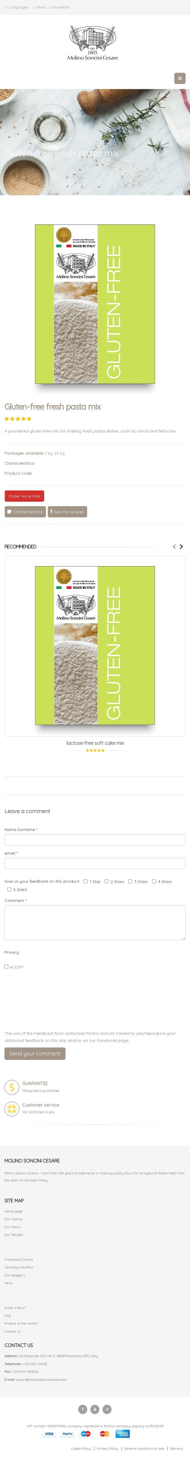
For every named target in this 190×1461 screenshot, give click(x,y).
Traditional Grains (18, 1259)
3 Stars (138, 881)
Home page (13, 1211)
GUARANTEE (35, 1083)
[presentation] (95, 1011)
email (10, 853)
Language (17, 7)
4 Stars (162, 881)
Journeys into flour (19, 1267)
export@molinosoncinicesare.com (41, 1380)
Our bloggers (14, 1275)
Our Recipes (13, 1235)
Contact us (12, 1331)
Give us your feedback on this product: (43, 881)
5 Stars (17, 889)
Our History (13, 1219)
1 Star (92, 881)
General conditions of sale (144, 1449)
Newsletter (59, 7)
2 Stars (114, 881)
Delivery (176, 1449)
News (39, 7)
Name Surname (20, 829)
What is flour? (15, 1308)
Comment (15, 900)
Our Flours (12, 1227)
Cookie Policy (81, 1449)
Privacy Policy (107, 1449)
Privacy (11, 952)
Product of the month (20, 1323)
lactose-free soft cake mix (95, 743)
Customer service (40, 1105)
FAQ (7, 1316)
